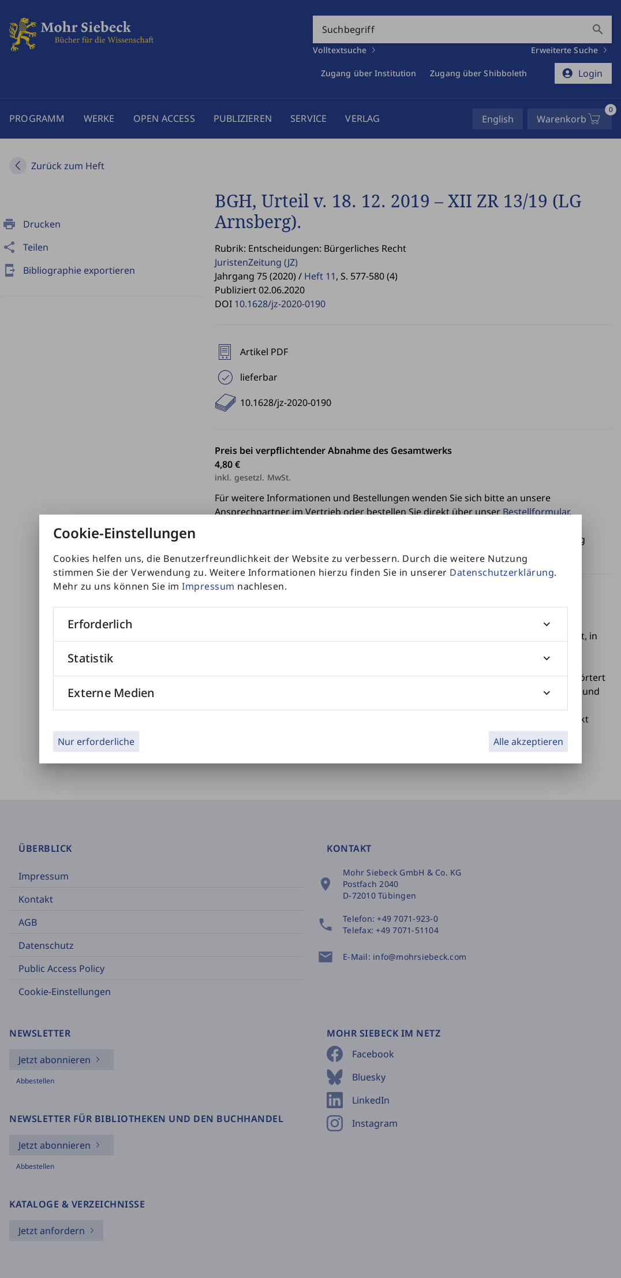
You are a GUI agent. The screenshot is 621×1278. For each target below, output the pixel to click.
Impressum (208, 586)
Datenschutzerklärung (502, 572)
